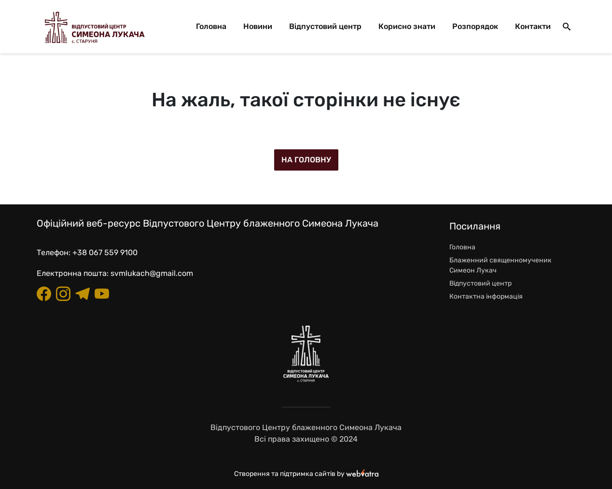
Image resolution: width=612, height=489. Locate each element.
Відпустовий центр (325, 26)
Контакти (533, 26)
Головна (211, 26)
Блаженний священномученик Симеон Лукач (500, 265)
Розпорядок (475, 26)
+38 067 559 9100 (105, 252)
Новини (257, 26)
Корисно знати (406, 26)
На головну (306, 159)
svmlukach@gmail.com (152, 273)
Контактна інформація (486, 296)
